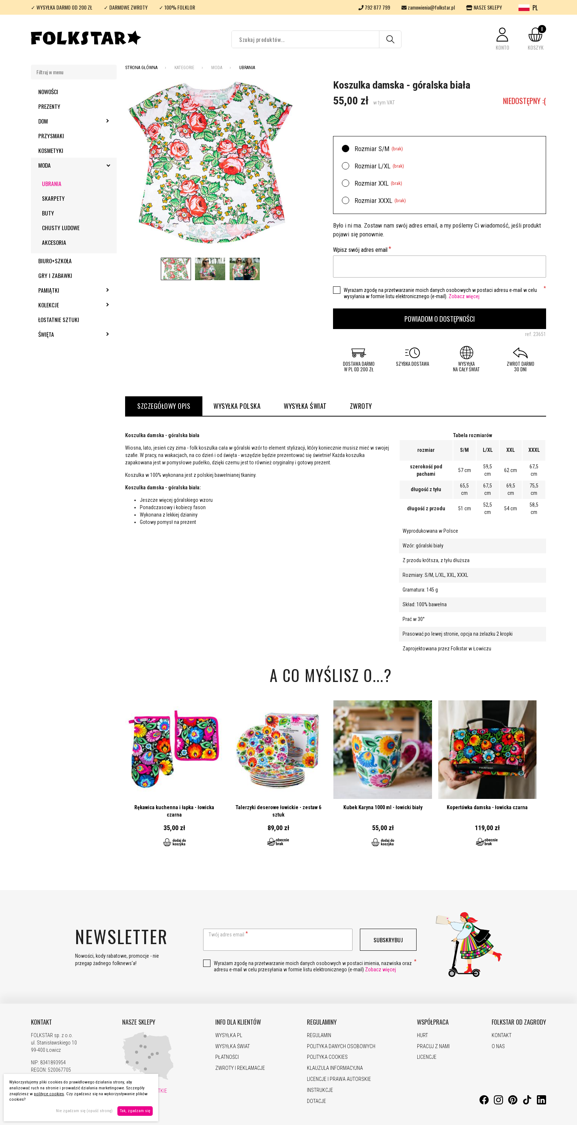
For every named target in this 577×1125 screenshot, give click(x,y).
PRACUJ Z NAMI (433, 1046)
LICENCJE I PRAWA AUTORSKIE (339, 1079)
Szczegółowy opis (163, 406)
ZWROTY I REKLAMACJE (240, 1068)
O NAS (498, 1046)
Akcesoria (54, 242)
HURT (422, 1035)
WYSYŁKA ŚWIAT (305, 406)
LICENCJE (426, 1057)
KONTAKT (41, 1022)
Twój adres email (226, 935)
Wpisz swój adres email (360, 249)
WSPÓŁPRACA (433, 1022)
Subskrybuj (388, 940)
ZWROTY (361, 406)
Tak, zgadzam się (135, 1110)
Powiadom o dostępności (439, 319)
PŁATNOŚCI (227, 1057)
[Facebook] (484, 1103)
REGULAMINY (322, 1022)
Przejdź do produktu (174, 778)
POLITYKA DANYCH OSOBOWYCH (341, 1046)
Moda (64, 165)
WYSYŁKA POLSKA (237, 406)
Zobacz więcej (464, 296)
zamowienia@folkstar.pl (428, 7)
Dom (63, 121)
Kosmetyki (50, 150)
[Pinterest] (512, 1103)
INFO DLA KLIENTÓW (238, 1022)
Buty (48, 213)
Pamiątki (68, 290)
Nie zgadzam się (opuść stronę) (84, 1110)
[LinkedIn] (541, 1103)
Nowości (48, 92)
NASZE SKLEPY (484, 7)
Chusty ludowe (60, 228)
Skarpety (53, 198)
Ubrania (51, 183)
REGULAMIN (319, 1035)
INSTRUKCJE (320, 1090)
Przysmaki (51, 136)
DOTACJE (316, 1101)
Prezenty (49, 106)
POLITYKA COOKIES (327, 1057)
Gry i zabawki (55, 275)
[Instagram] (498, 1103)
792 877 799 (374, 7)
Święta (66, 334)
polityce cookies (49, 1094)
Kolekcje (68, 305)
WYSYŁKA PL (228, 1035)
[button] (502, 39)
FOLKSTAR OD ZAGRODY (519, 1022)
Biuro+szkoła (55, 261)
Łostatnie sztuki (58, 319)
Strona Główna (141, 67)
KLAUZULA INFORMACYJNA (335, 1068)
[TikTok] (527, 1103)
